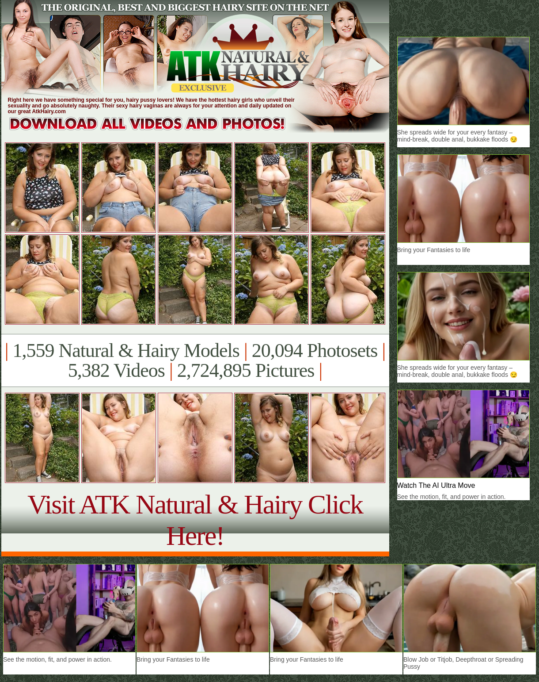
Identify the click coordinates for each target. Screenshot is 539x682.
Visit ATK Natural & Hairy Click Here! (195, 520)
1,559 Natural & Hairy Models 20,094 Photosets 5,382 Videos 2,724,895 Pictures (195, 360)
